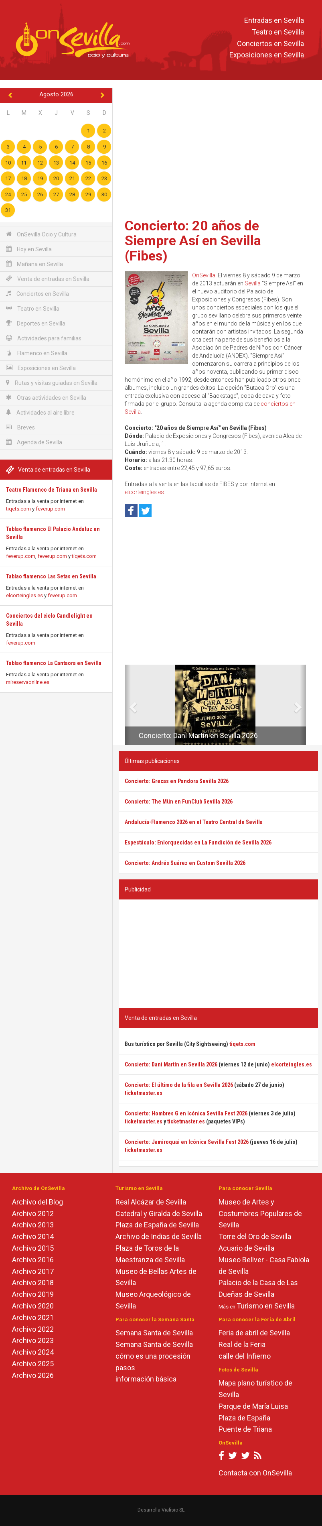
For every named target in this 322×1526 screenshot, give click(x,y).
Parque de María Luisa (253, 1406)
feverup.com (50, 509)
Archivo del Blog (37, 1202)
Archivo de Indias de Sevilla (158, 1236)
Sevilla (253, 283)
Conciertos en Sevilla (270, 43)
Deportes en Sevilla (35, 323)
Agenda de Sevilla (34, 442)
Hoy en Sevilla (29, 249)
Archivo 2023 (33, 1340)
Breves (20, 427)
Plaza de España (244, 1418)
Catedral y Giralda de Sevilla (158, 1213)
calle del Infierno (245, 1356)
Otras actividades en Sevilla (46, 397)
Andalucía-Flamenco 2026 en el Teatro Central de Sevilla (194, 822)
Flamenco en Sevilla (36, 353)
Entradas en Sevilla (274, 20)
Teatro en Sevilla (278, 32)
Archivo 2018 (33, 1282)
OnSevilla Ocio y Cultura (41, 234)
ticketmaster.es (143, 1093)
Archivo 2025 (33, 1363)
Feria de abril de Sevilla (254, 1333)
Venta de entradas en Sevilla (47, 278)
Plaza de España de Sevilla (157, 1225)
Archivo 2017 (33, 1271)
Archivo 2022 (33, 1329)
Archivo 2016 (33, 1259)
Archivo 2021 (33, 1317)
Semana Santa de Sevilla (154, 1333)
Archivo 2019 (33, 1294)
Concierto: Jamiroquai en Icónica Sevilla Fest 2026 (187, 1142)
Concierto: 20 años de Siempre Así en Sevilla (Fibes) (193, 241)
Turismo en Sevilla (266, 1306)
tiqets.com (18, 509)
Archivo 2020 (33, 1306)
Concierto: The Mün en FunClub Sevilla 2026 (179, 801)
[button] (128, 705)
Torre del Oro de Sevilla (255, 1236)
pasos (125, 1367)
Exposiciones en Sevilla (266, 55)
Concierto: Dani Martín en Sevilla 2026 (198, 735)
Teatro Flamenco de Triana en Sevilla (51, 489)
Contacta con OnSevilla (255, 1473)
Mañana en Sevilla (34, 263)
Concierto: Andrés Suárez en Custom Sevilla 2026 (185, 863)
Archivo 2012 (33, 1213)
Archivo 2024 (33, 1352)
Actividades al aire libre (40, 412)
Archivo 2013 (33, 1225)
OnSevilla (203, 275)
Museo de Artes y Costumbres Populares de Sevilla (260, 1213)
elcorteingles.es (24, 595)
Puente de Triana (245, 1429)
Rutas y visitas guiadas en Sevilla (51, 382)
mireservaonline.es (27, 682)
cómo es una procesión (152, 1356)
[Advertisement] (218, 150)
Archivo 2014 (33, 1236)
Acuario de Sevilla (246, 1248)
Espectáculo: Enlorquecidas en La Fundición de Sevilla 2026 (198, 842)
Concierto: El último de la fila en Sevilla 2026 (179, 1085)
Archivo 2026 (33, 1375)
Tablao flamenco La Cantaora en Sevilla (53, 663)
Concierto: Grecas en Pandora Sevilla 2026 (177, 781)
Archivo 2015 (33, 1248)
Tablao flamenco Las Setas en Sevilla (51, 576)
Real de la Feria (242, 1344)
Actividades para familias (43, 338)
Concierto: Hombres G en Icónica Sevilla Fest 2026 (186, 1113)
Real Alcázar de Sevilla (150, 1202)
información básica (145, 1379)
